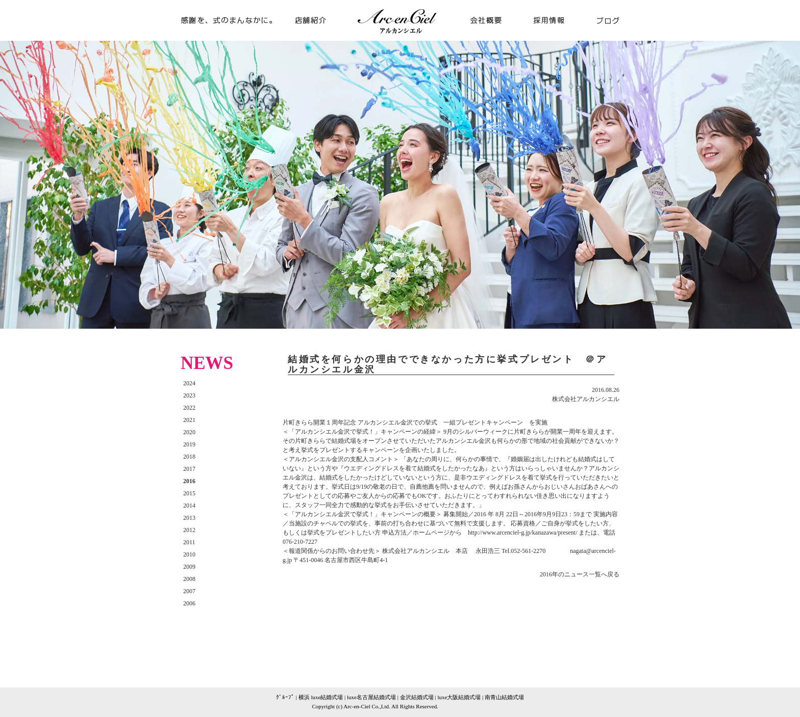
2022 (189, 407)
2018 (189, 456)
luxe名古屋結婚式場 (371, 697)
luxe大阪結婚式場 (459, 697)
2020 (189, 432)
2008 (189, 578)
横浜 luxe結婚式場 (320, 697)
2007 (189, 591)
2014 (189, 505)
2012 (189, 530)
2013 (189, 517)
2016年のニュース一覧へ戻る (579, 574)
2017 (189, 468)
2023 (189, 395)
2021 (189, 419)
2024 (189, 383)
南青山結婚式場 (504, 697)
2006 (189, 603)
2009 (189, 566)
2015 (189, 493)
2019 (189, 444)
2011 (189, 542)
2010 (189, 554)
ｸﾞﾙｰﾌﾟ (285, 697)
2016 (189, 481)
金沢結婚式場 (417, 697)
